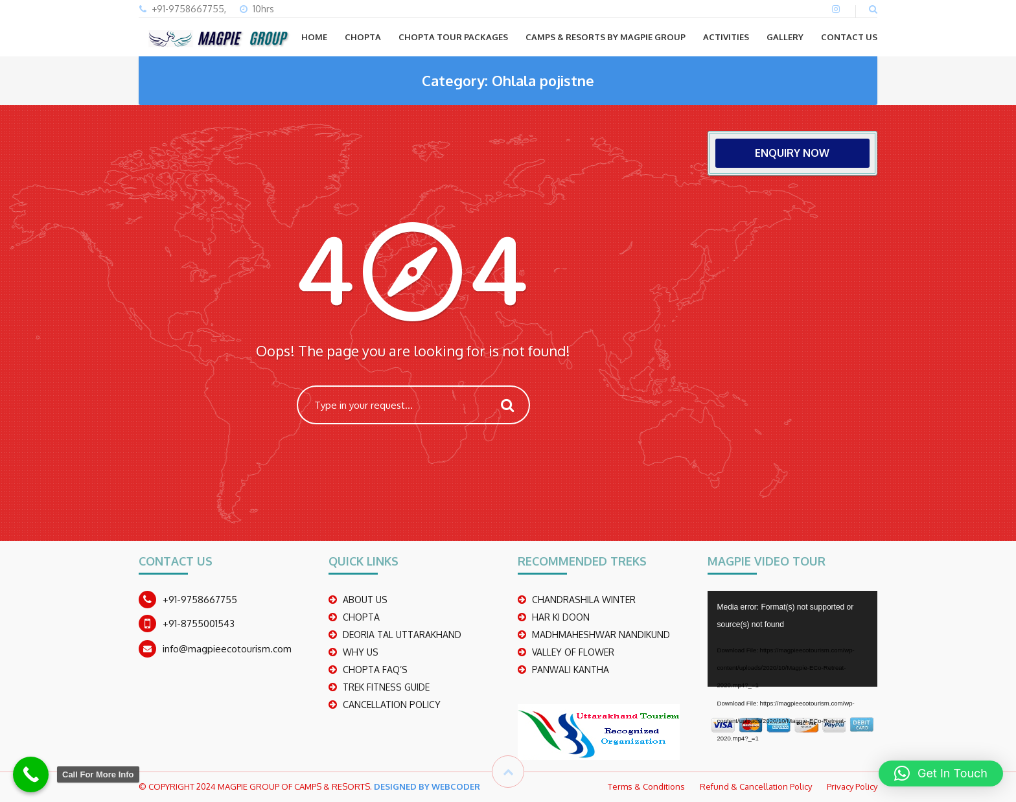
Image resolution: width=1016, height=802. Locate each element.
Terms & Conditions (646, 786)
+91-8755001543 (199, 623)
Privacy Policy (852, 786)
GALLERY (785, 37)
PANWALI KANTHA (570, 669)
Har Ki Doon (561, 617)
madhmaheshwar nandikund (601, 634)
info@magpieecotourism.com (227, 649)
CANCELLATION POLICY (392, 704)
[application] (793, 639)
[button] (941, 773)
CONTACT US (849, 37)
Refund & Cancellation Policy (756, 786)
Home (314, 37)
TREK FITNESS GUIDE (386, 687)
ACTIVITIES (726, 37)
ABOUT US (365, 599)
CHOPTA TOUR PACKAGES (453, 37)
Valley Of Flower (573, 652)
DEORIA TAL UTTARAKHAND (402, 634)
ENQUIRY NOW (792, 152)
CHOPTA (363, 37)
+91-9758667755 (200, 599)
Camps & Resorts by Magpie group (605, 37)
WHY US (360, 652)
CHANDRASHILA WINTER (584, 599)
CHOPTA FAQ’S (375, 669)
